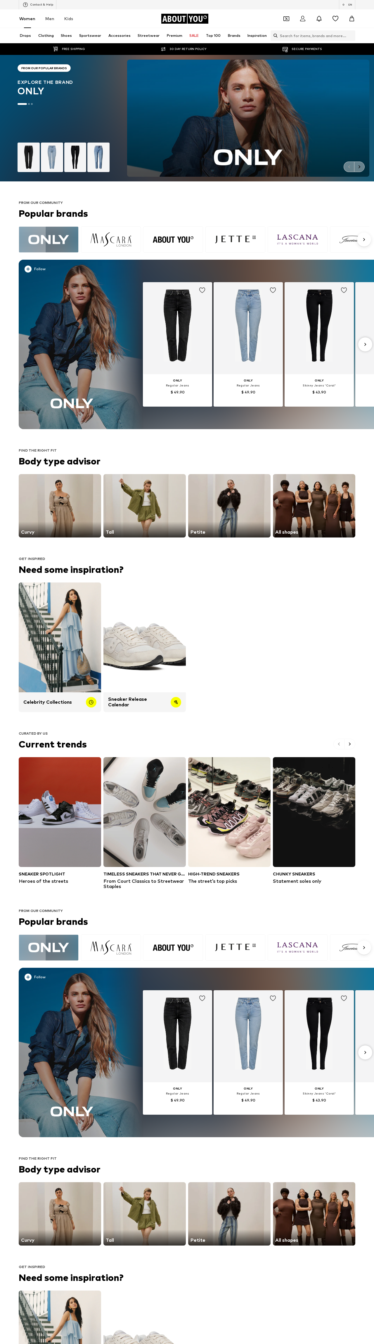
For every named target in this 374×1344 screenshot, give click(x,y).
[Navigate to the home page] (184, 19)
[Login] (302, 18)
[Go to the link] (60, 505)
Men (49, 18)
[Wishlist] (335, 18)
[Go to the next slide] (359, 167)
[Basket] (351, 18)
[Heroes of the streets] (60, 820)
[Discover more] (72, 344)
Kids (68, 18)
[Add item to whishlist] (202, 290)
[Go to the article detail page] (177, 344)
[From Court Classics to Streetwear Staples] (144, 823)
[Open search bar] (274, 35)
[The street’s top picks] (229, 820)
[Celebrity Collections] (60, 647)
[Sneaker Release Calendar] (144, 647)
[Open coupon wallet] (286, 18)
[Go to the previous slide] (349, 167)
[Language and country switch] (347, 4)
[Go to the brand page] (63, 118)
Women (27, 18)
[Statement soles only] (314, 820)
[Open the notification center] (319, 19)
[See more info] (75, 270)
